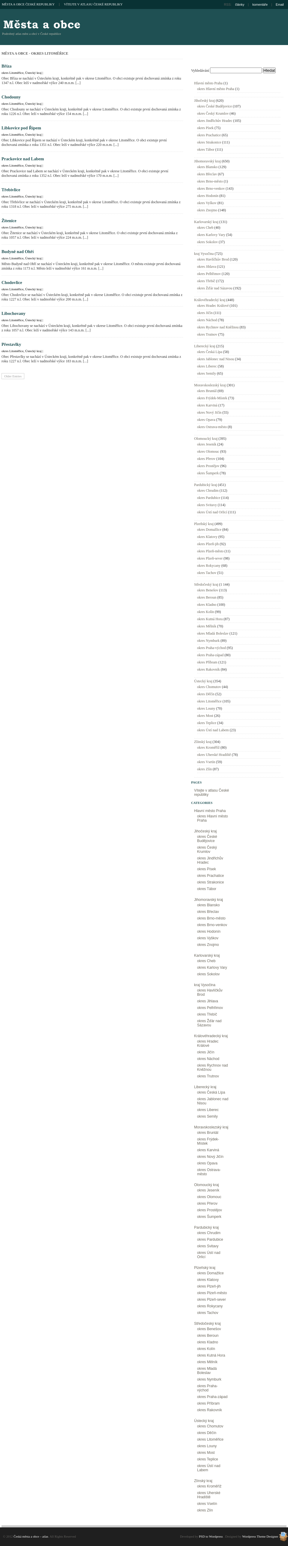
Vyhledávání (200, 70)
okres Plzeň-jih (208, 544)
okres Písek (205, 128)
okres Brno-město (210, 181)
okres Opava (206, 420)
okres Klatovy (207, 537)
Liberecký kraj (204, 346)
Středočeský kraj (206, 584)
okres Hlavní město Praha (215, 89)
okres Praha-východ (211, 648)
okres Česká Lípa (209, 352)
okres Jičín (205, 313)
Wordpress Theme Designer (260, 1536)
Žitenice (9, 220)
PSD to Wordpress (211, 1536)
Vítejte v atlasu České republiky (93, 4)
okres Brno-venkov (211, 188)
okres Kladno (206, 604)
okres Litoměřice (12, 72)
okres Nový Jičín (209, 412)
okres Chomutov (209, 687)
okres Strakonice (209, 142)
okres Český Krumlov (213, 113)
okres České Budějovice (214, 106)
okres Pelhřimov (209, 274)
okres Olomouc (208, 451)
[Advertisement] (257, 40)
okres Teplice (206, 723)
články (239, 4)
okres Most (205, 716)
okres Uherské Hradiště (214, 755)
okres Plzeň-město (210, 551)
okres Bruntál (207, 391)
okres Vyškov (207, 203)
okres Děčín (205, 694)
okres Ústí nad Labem (213, 730)
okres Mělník (206, 626)
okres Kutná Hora (210, 619)
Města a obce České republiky (28, 4)
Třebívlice (11, 189)
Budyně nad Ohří (18, 251)
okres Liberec (207, 366)
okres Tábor (205, 149)
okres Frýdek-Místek (212, 398)
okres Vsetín (206, 762)
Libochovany (14, 313)
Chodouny (11, 97)
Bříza (7, 66)
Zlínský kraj (203, 742)
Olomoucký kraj (206, 438)
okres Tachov (206, 573)
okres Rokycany (208, 565)
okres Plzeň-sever (210, 558)
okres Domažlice (209, 529)
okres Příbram (207, 662)
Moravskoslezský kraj (210, 385)
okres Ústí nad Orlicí (212, 512)
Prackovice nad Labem (23, 158)
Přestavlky (11, 344)
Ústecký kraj (33, 72)
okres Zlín (204, 769)
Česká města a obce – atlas (41, 24)
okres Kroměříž (208, 747)
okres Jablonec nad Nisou (215, 359)
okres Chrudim (208, 490)
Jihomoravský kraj (207, 161)
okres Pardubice (208, 498)
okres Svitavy (207, 505)
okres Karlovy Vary (211, 235)
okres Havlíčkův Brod (213, 259)
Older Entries (13, 376)
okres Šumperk (208, 473)
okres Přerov (206, 459)
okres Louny (206, 708)
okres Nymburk (208, 641)
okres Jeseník (206, 444)
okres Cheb (205, 227)
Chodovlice (12, 282)
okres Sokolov (207, 242)
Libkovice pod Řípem (21, 127)
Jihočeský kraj (204, 100)
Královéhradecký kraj (209, 300)
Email (280, 4)
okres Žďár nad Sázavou (214, 288)
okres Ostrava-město (212, 427)
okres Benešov (207, 590)
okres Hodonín (207, 196)
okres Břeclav (207, 174)
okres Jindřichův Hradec (214, 121)
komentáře (260, 4)
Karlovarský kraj (206, 222)
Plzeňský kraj (204, 524)
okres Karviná (207, 405)
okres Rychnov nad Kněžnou (218, 327)
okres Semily (206, 373)
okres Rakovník (208, 669)
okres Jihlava (206, 266)
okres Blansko (207, 167)
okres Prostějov (208, 466)
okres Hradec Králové (213, 305)
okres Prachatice (209, 135)
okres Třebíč (206, 281)
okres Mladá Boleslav (213, 633)
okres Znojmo (207, 210)
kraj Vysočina (204, 254)
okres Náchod (207, 320)
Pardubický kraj (205, 485)
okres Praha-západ (210, 655)
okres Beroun (206, 597)
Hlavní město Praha (208, 83)
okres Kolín (205, 612)
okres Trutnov (207, 334)
